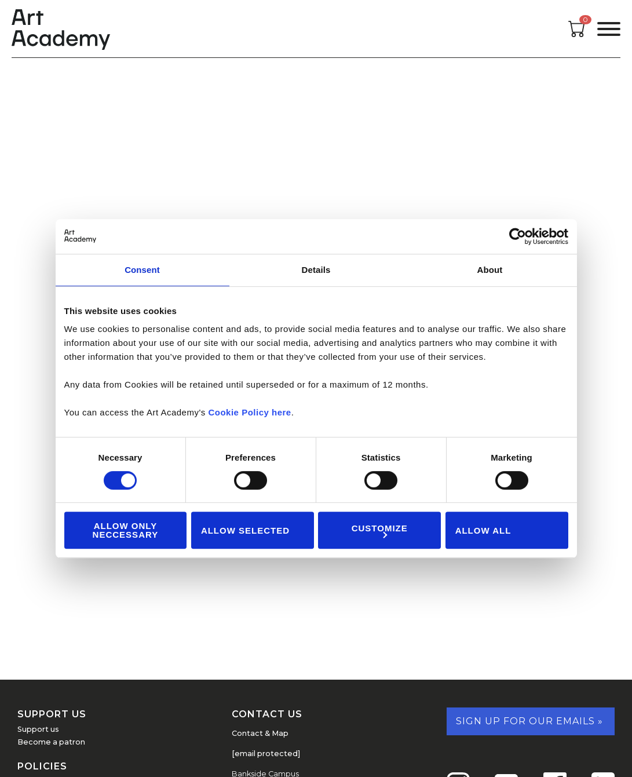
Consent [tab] (142, 270)
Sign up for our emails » (529, 721)
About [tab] (490, 270)
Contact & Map (260, 733)
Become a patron (51, 742)
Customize (380, 530)
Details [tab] (316, 270)
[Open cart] (577, 33)
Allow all (483, 530)
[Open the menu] (608, 29)
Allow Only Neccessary (126, 530)
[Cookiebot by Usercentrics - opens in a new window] (517, 236)
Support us (38, 729)
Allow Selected (245, 530)
